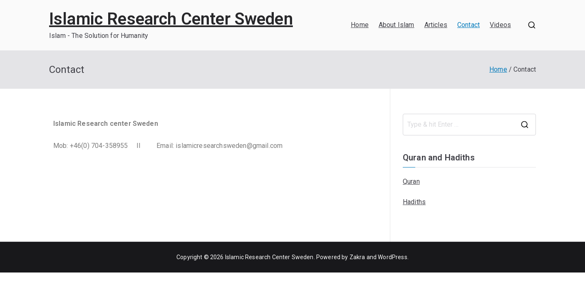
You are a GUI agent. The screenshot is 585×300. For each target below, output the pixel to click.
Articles (435, 25)
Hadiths (414, 202)
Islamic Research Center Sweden (171, 19)
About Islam (396, 25)
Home (360, 25)
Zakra (357, 257)
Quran (411, 181)
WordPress (392, 257)
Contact (468, 25)
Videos (500, 25)
